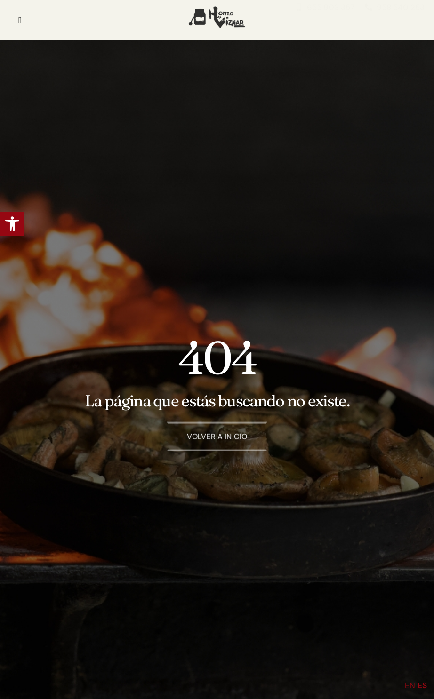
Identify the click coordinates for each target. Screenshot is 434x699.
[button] (12, 224)
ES (422, 685)
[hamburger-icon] (20, 20)
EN (410, 685)
